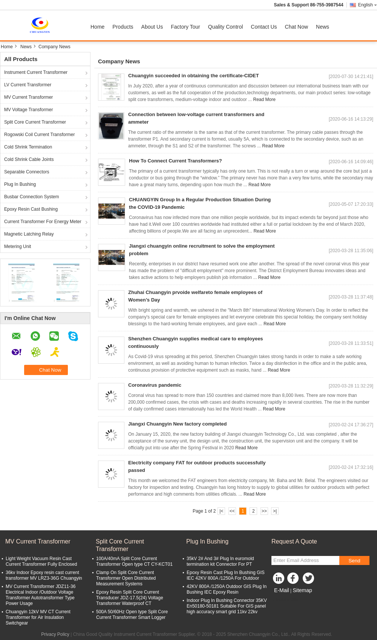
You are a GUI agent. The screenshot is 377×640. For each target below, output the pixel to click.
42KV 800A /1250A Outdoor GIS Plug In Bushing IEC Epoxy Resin (227, 589)
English (367, 5)
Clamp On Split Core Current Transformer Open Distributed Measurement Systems (126, 578)
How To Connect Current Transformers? (175, 161)
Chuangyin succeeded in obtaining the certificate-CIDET (193, 75)
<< (232, 511)
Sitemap (302, 590)
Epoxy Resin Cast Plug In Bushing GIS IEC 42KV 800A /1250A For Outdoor (226, 575)
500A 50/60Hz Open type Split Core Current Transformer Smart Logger (132, 614)
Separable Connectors (26, 172)
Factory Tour (185, 27)
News (322, 27)
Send (354, 560)
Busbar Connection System (31, 196)
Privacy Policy (55, 634)
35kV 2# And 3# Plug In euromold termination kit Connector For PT (220, 561)
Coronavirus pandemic (154, 385)
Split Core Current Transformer (35, 122)
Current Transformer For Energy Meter (42, 221)
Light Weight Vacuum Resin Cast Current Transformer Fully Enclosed (41, 561)
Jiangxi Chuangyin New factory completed (177, 424)
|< (221, 511)
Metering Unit (17, 246)
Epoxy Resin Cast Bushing (31, 209)
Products (122, 27)
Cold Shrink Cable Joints (29, 159)
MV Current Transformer (28, 97)
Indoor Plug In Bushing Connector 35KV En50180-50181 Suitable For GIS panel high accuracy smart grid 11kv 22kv (227, 606)
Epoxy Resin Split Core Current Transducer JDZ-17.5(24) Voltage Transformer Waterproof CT (129, 597)
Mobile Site (284, 599)
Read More (264, 99)
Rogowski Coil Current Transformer (39, 134)
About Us (152, 27)
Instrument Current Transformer (35, 72)
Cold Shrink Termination (28, 147)
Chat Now (296, 26)
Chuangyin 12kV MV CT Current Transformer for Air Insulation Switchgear (38, 617)
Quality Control (225, 27)
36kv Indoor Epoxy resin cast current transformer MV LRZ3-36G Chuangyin (44, 575)
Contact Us (264, 27)
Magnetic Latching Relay (29, 234)
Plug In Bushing (20, 184)
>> (264, 511)
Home (97, 27)
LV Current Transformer (27, 84)
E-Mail (281, 590)
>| (275, 511)
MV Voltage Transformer (28, 109)
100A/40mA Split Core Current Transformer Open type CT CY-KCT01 (134, 561)
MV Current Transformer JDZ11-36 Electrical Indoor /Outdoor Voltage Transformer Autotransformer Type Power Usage (40, 595)
